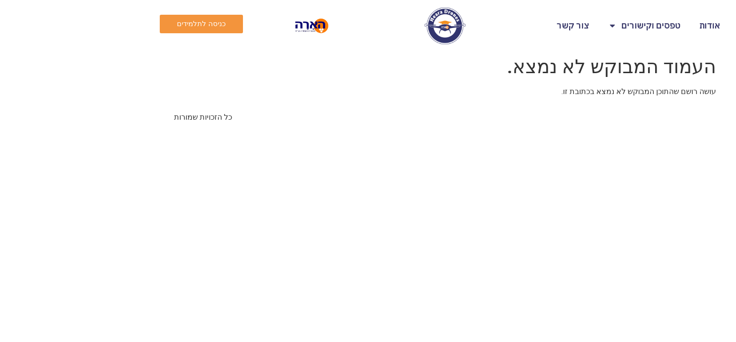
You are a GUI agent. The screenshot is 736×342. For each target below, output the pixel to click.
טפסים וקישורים (567, 26)
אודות (632, 25)
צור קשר (496, 25)
